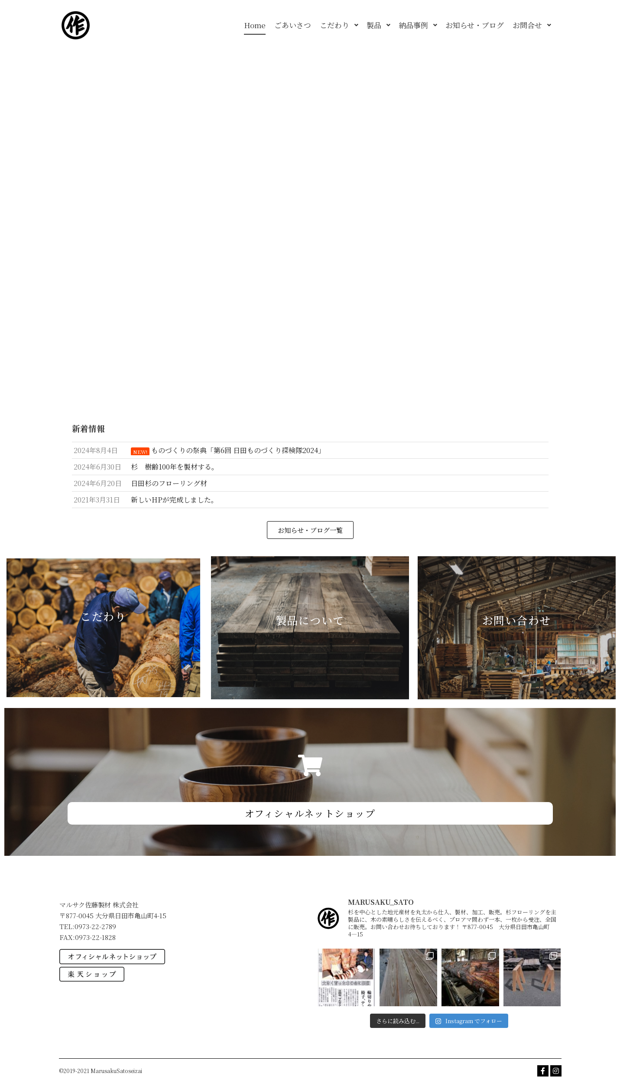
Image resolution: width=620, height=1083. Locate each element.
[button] (310, 530)
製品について (310, 620)
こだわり (103, 616)
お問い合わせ (516, 620)
